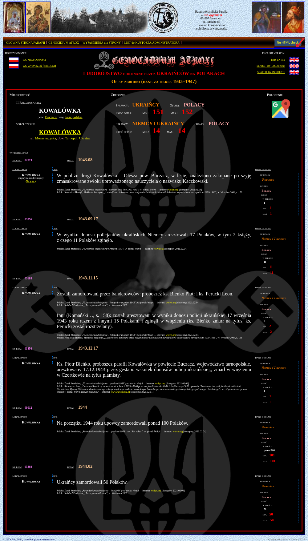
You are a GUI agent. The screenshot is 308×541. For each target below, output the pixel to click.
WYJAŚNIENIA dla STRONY (102, 42)
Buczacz (51, 117)
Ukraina (84, 138)
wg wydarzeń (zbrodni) (39, 65)
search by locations (271, 65)
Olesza (31, 181)
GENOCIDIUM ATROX (63, 42)
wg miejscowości (34, 59)
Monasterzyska (45, 138)
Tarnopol (71, 138)
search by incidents (271, 72)
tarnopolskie (73, 117)
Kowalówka (60, 132)
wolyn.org (173, 189)
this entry (278, 59)
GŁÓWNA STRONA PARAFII (25, 42)
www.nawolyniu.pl (120, 392)
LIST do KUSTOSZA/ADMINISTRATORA (152, 42)
